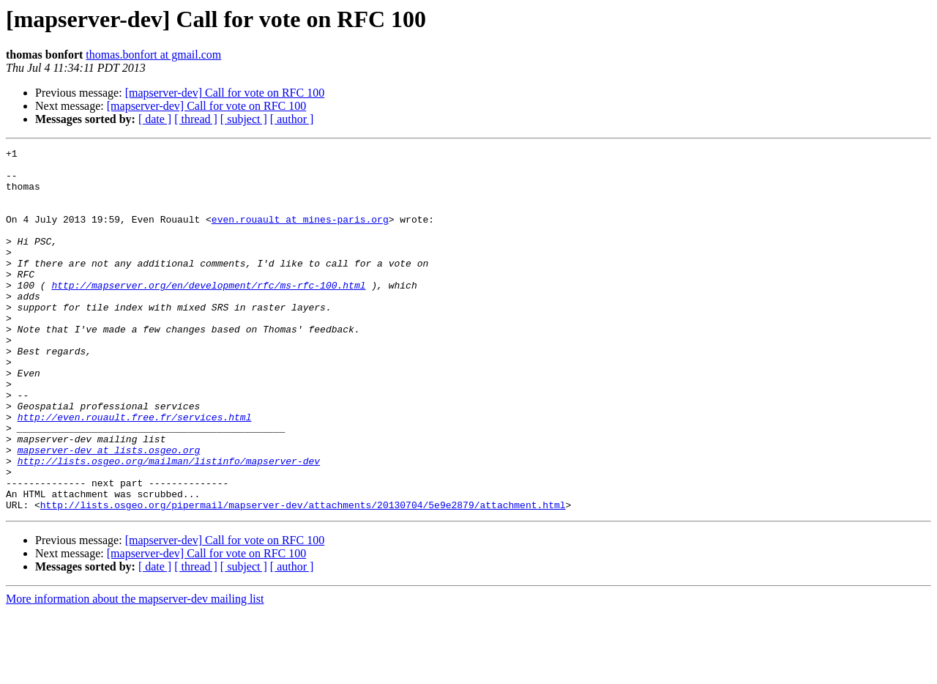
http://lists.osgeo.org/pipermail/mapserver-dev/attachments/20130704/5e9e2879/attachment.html (303, 577)
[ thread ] (195, 119)
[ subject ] (243, 119)
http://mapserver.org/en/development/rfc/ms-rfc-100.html (208, 313)
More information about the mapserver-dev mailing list (135, 671)
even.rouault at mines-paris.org (300, 234)
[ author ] (292, 119)
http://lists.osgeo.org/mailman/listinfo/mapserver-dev (169, 524)
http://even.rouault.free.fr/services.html (135, 471)
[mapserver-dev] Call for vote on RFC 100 (225, 92)
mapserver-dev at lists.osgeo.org (109, 511)
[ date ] (154, 119)
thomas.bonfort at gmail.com (153, 54)
